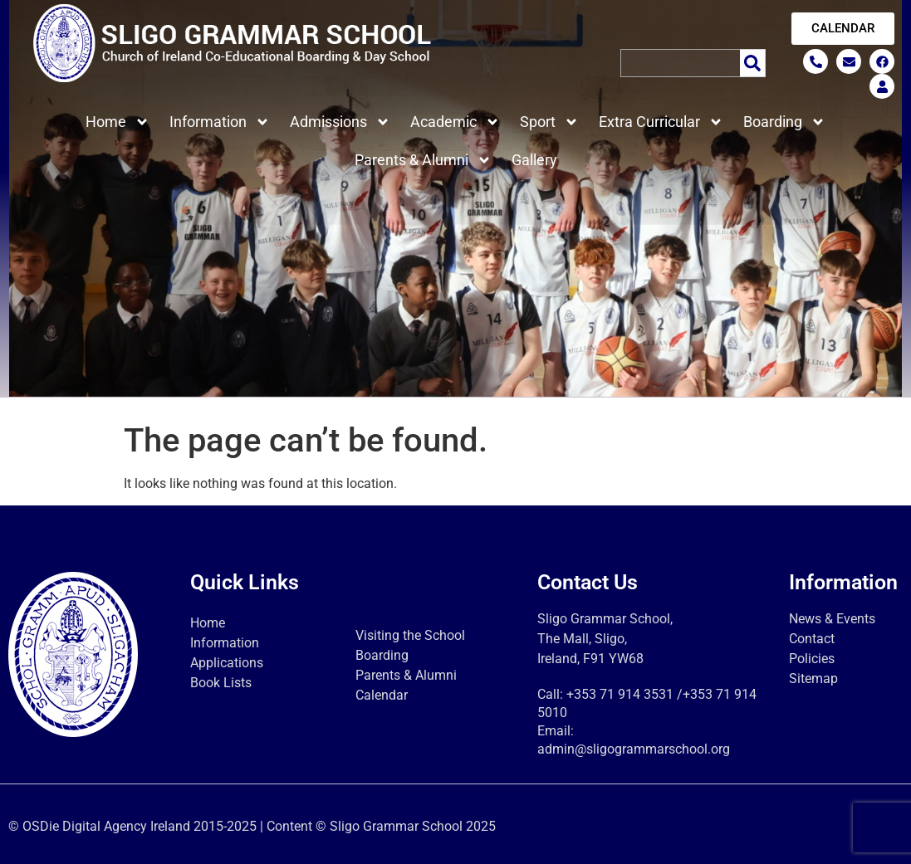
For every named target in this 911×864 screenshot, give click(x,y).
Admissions (340, 122)
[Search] (753, 63)
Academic (455, 122)
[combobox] (679, 63)
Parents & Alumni (423, 160)
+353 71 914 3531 (619, 694)
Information (219, 122)
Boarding (784, 122)
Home (117, 122)
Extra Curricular (661, 122)
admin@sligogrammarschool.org (633, 749)
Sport (549, 122)
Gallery (534, 159)
